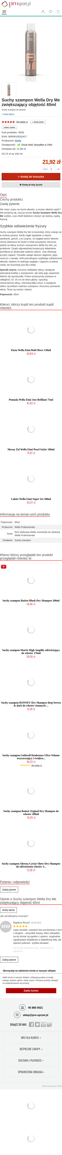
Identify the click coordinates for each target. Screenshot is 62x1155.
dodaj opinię (8, 910)
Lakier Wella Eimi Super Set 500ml (31, 499)
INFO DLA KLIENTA (31, 1038)
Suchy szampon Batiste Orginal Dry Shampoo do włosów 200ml (31, 812)
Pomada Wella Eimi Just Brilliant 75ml (31, 399)
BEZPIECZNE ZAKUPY (31, 1049)
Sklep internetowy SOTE (52, 1086)
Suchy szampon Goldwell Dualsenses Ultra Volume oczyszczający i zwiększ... (31, 757)
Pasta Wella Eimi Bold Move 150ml (31, 350)
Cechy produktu (11, 199)
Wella (18, 140)
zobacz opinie (9, 127)
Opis (3, 194)
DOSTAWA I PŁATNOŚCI (31, 1060)
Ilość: (45, 169)
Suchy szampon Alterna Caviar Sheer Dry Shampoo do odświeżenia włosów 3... (31, 865)
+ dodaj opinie (38, 122)
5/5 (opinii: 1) (22, 122)
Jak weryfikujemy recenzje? (14, 916)
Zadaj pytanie (10, 204)
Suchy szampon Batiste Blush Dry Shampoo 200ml (31, 600)
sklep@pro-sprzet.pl (31, 1015)
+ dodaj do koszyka (31, 176)
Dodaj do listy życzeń (31, 185)
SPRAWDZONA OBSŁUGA (31, 1072)
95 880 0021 (31, 1007)
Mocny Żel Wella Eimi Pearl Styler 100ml (31, 449)
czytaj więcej (8, 114)
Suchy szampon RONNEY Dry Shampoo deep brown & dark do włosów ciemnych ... (31, 704)
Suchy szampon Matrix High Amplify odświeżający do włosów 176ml (31, 651)
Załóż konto (31, 990)
